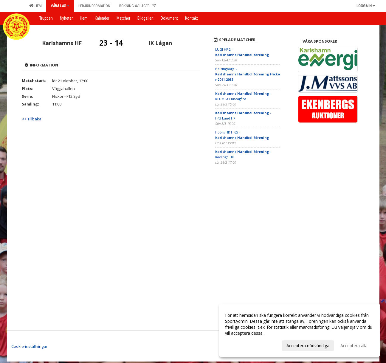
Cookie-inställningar (29, 346)
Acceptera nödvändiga (307, 345)
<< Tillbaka (31, 119)
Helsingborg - (247, 74)
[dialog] (299, 330)
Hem (35, 5)
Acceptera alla (354, 345)
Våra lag (60, 6)
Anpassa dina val (241, 345)
